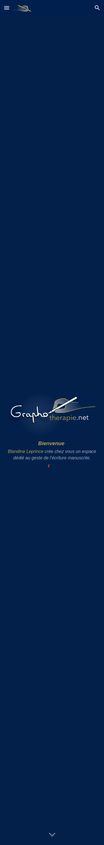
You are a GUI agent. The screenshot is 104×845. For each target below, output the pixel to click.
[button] (6, 7)
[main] (52, 450)
